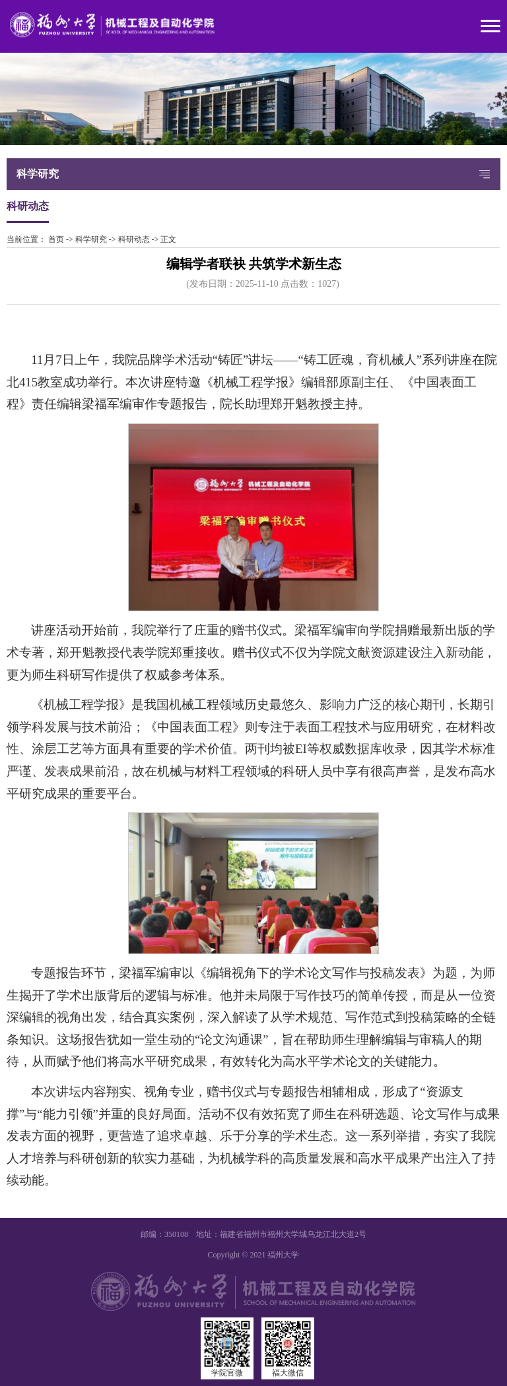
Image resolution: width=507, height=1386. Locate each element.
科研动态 (134, 239)
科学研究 (91, 239)
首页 (56, 239)
